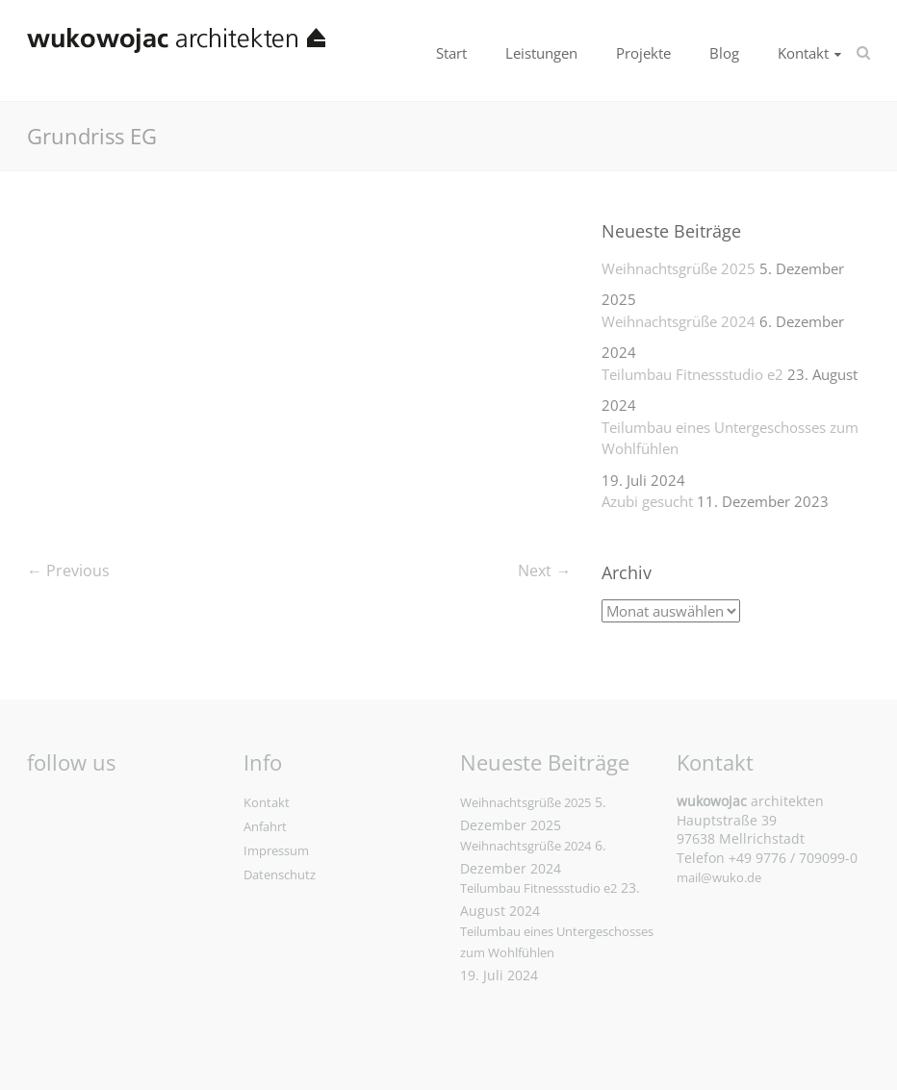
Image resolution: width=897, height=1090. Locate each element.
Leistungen (541, 53)
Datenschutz (279, 874)
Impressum (276, 850)
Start (451, 53)
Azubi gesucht (647, 501)
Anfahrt (265, 826)
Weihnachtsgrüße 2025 (679, 268)
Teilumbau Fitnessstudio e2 (692, 374)
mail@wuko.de (719, 877)
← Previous (68, 570)
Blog (724, 53)
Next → (544, 570)
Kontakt (803, 53)
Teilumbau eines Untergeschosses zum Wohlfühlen (730, 438)
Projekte (643, 53)
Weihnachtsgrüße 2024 (679, 321)
